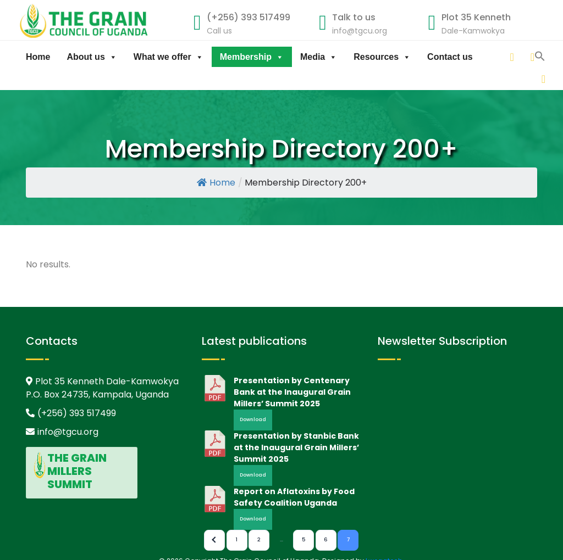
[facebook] (533, 57)
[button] (539, 77)
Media (318, 56)
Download (253, 414)
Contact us (450, 56)
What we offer (168, 56)
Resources (382, 56)
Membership (252, 56)
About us (92, 56)
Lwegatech (384, 554)
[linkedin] (492, 57)
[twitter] (512, 57)
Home (38, 56)
